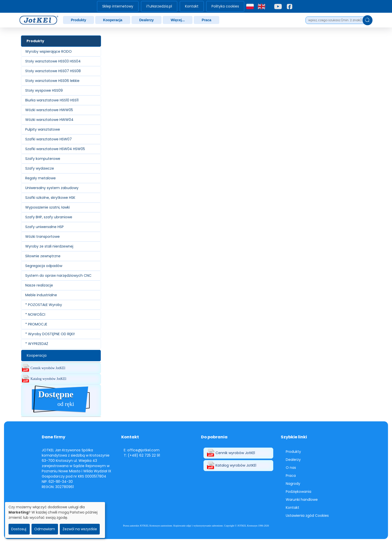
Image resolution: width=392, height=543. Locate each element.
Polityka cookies (225, 6)
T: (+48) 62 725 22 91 (142, 455)
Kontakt (191, 6)
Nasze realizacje (39, 285)
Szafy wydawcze (39, 168)
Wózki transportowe (42, 236)
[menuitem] (117, 6)
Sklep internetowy (117, 6)
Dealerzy (146, 20)
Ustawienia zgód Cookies (307, 515)
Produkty (78, 20)
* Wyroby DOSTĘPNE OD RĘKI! (50, 333)
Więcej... (178, 20)
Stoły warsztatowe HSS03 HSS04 (53, 61)
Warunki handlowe (302, 499)
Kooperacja (112, 20)
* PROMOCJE (36, 324)
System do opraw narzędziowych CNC (58, 275)
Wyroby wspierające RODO (48, 51)
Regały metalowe (40, 178)
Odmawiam (44, 529)
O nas (291, 467)
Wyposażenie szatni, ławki (47, 207)
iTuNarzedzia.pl (159, 6)
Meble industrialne (41, 294)
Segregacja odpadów (43, 265)
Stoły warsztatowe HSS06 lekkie (52, 80)
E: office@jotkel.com (142, 450)
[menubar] (170, 6)
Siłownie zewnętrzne (42, 256)
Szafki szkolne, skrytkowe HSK (50, 197)
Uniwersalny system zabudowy (51, 187)
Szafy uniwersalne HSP (44, 226)
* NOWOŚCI (35, 314)
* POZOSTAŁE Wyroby (43, 304)
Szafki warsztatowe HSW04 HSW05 (55, 148)
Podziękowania (298, 491)
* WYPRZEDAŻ (36, 343)
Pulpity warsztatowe (42, 129)
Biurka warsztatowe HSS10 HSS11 (51, 100)
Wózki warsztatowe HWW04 (49, 119)
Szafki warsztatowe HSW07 (48, 139)
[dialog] (55, 520)
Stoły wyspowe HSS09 (44, 90)
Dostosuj (18, 529)
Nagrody (293, 483)
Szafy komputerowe (42, 158)
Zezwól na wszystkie (79, 529)
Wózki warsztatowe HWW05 (49, 109)
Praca (206, 20)
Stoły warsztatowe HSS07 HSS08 (53, 70)
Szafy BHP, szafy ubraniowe (48, 217)
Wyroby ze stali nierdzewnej (49, 246)
